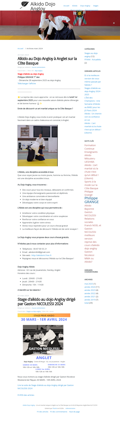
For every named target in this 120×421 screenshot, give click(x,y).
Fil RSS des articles (26, 395)
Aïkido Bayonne (89, 207)
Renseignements (91, 10)
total (86, 303)
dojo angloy (38, 71)
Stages (95, 5)
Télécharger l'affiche (27, 83)
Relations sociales (89, 220)
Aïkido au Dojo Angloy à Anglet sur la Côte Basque (47, 61)
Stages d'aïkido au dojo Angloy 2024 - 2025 (92, 91)
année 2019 (89, 299)
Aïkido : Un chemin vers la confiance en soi (92, 116)
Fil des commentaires (58, 411)
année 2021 (89, 296)
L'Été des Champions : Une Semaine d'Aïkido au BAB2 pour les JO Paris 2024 (92, 104)
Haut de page (74, 411)
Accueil (66, 5)
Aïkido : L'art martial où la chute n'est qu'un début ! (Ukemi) (91, 171)
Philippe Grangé (88, 193)
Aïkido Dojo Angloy (42, 6)
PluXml (55, 408)
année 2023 (89, 290)
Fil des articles (42, 411)
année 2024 (89, 287)
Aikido (87, 155)
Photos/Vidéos (76, 10)
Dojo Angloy (85, 5)
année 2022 (89, 293)
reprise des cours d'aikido (91, 243)
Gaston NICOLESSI (90, 213)
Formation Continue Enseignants (91, 148)
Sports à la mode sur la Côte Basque (91, 185)
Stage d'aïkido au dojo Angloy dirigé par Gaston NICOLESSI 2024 (46, 301)
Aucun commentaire (38, 67)
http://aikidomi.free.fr (42, 255)
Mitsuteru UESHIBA (89, 160)
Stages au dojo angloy (33, 311)
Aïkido (74, 5)
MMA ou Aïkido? (89, 260)
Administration (70, 408)
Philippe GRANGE (91, 200)
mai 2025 (88, 283)
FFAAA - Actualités (92, 59)
